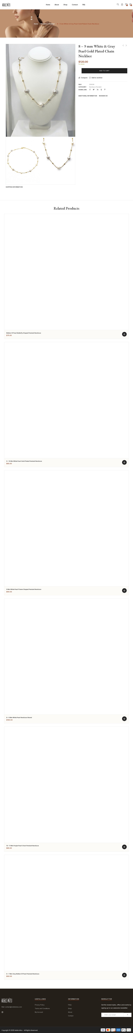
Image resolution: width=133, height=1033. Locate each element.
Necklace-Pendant (48, 24)
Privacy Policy (39, 1005)
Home (48, 5)
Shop (65, 5)
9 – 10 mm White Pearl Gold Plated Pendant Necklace (24, 461)
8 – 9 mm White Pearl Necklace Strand (19, 717)
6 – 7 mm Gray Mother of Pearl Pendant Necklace (22, 974)
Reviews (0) (103, 96)
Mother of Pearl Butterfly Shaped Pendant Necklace (23, 333)
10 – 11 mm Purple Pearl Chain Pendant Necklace (22, 845)
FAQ (83, 5)
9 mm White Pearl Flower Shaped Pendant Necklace (23, 589)
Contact (75, 5)
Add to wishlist (97, 78)
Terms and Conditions (42, 1008)
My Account (39, 1012)
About (57, 5)
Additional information (87, 96)
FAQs (70, 1005)
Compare (84, 78)
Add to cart (104, 70)
